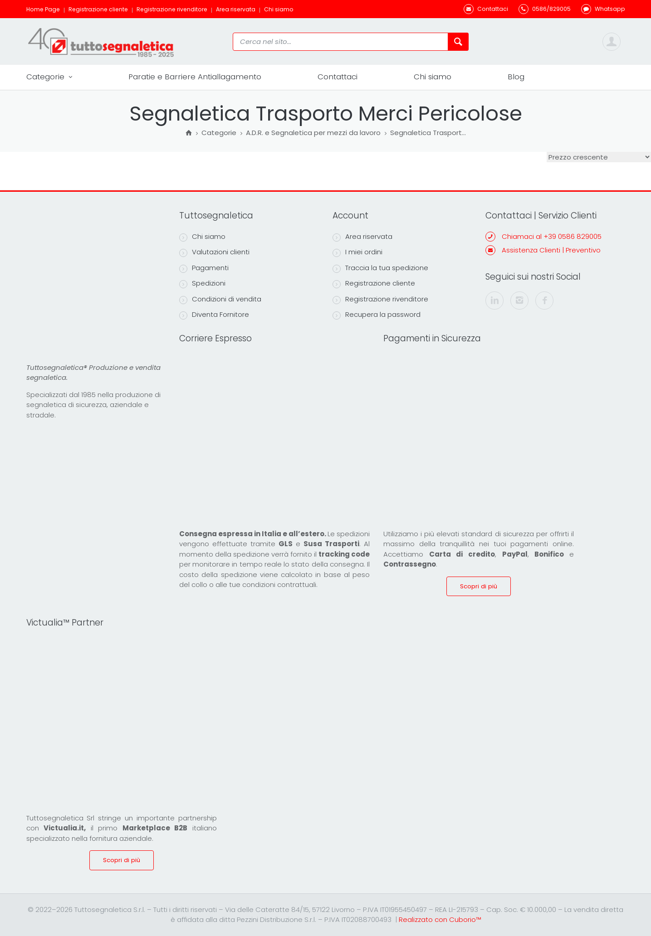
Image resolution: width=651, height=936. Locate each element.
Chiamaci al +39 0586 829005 (552, 236)
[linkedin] (494, 300)
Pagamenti (204, 268)
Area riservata (235, 9)
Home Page (43, 9)
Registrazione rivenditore (172, 9)
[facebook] (544, 300)
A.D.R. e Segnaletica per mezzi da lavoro (313, 133)
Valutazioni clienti (214, 252)
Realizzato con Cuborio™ (440, 919)
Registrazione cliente (98, 9)
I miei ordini (357, 252)
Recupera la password (377, 315)
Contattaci (337, 76)
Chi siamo (279, 9)
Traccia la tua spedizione (380, 268)
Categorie (49, 76)
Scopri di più (478, 586)
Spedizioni (202, 283)
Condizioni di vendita (220, 299)
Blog (516, 76)
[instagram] (519, 300)
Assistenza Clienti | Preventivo (551, 250)
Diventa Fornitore (214, 315)
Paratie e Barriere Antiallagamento (194, 76)
